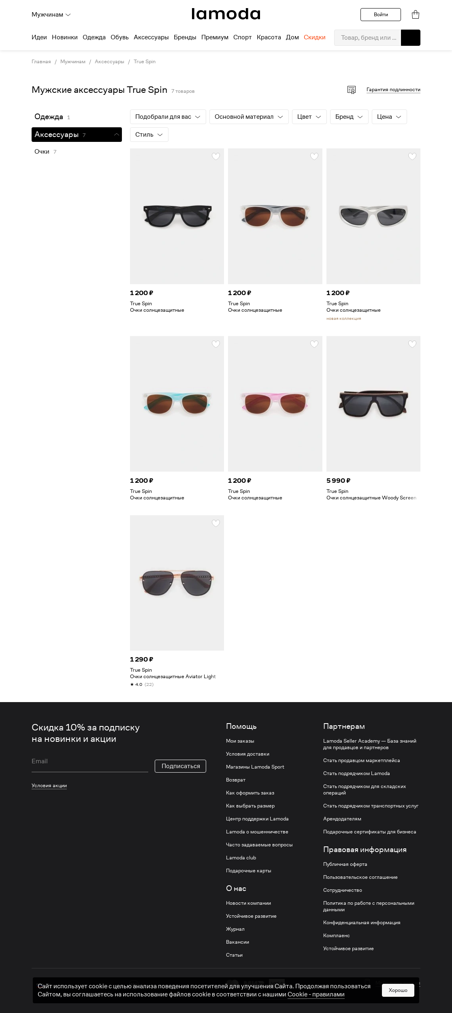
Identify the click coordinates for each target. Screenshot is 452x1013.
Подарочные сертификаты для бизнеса (369, 832)
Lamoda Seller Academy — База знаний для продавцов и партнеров (369, 744)
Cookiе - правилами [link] (316, 997)
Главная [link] (41, 61)
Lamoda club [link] (241, 858)
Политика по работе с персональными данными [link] (368, 906)
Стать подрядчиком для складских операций (364, 789)
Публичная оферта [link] (345, 864)
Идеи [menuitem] (39, 37)
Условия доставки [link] (247, 754)
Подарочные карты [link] (248, 870)
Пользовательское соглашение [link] (360, 877)
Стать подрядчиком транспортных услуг (370, 806)
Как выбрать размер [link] (250, 806)
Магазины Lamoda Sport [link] (255, 767)
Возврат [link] (235, 780)
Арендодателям (342, 819)
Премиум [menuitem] (214, 37)
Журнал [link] (235, 929)
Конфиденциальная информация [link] (362, 922)
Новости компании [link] (248, 903)
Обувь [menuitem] (120, 37)
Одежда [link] (48, 116)
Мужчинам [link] (72, 61)
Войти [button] (381, 14)
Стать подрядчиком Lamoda (356, 773)
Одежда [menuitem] (94, 37)
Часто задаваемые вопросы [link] (259, 845)
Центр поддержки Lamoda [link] (257, 819)
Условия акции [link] (49, 785)
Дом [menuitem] (292, 37)
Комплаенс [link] (336, 935)
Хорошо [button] (398, 992)
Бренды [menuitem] (185, 37)
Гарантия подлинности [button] (393, 89)
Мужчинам (51, 15)
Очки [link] (41, 152)
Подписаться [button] (181, 766)
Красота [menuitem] (269, 37)
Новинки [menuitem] (65, 37)
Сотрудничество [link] (342, 890)
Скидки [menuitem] (315, 37)
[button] (410, 38)
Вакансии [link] (237, 942)
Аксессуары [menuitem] (151, 37)
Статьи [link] (234, 955)
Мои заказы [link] (240, 741)
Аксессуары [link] (109, 61)
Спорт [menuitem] (242, 37)
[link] (226, 13)
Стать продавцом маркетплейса (361, 760)
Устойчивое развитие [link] (251, 916)
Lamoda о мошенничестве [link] (257, 832)
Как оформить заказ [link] (250, 793)
